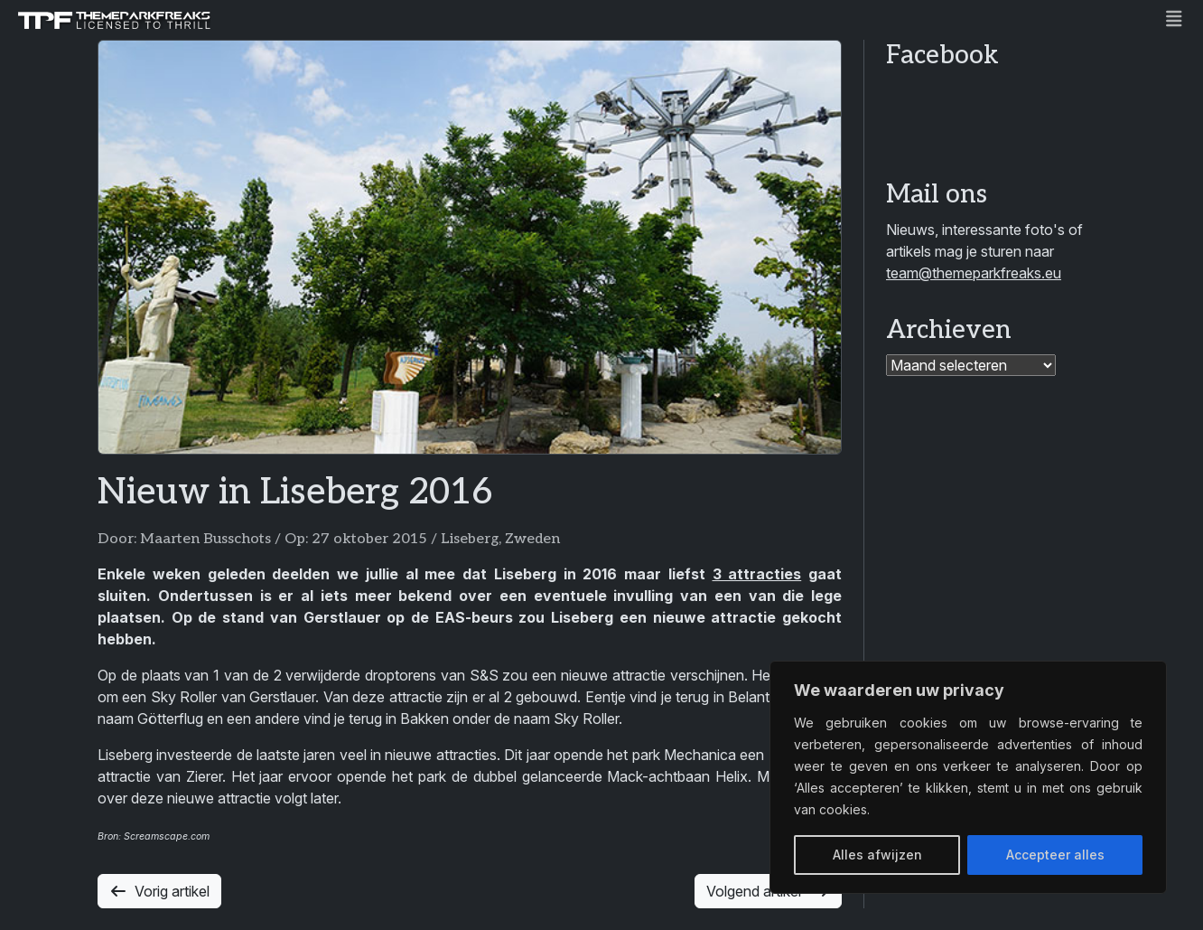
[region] (968, 777)
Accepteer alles (1055, 854)
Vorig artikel (159, 891)
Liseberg (470, 539)
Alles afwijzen (877, 854)
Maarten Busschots (205, 539)
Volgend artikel (768, 891)
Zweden (532, 539)
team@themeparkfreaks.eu (973, 273)
